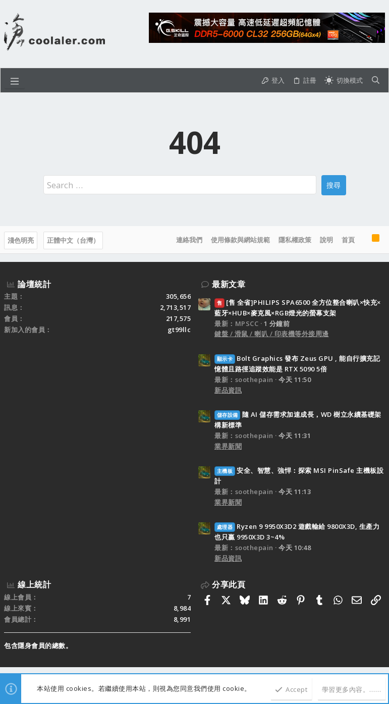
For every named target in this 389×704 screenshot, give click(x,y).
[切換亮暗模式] (343, 80)
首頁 (348, 239)
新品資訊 (228, 390)
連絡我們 (189, 239)
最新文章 (228, 284)
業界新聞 (228, 446)
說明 (326, 239)
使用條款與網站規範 (240, 239)
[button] (15, 80)
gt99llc (179, 329)
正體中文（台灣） (73, 240)
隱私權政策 (295, 239)
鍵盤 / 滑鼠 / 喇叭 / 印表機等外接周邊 (271, 333)
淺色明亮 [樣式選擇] (21, 240)
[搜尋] (375, 80)
